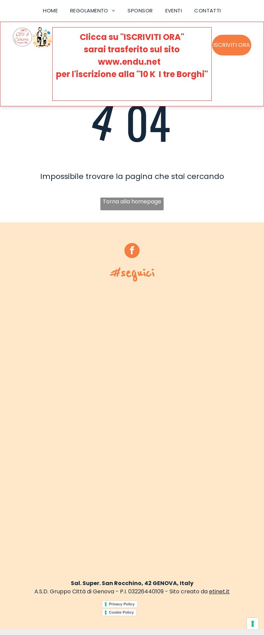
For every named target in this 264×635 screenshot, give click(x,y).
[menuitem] (50, 11)
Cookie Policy (121, 612)
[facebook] (132, 251)
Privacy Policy (122, 604)
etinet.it (219, 591)
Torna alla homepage (132, 201)
